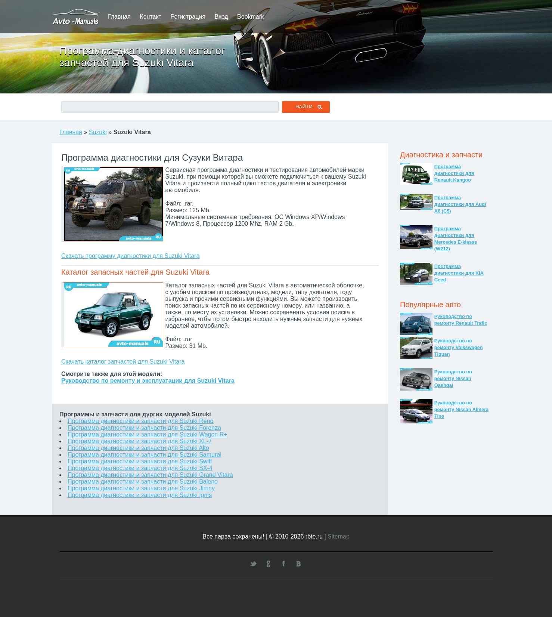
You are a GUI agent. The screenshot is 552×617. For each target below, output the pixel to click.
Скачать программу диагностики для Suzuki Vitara (130, 256)
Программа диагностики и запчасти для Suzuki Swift (140, 461)
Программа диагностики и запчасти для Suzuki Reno (140, 421)
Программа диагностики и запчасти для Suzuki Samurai (144, 454)
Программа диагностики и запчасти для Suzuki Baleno (143, 481)
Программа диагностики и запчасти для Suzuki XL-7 (140, 441)
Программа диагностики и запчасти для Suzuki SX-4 (140, 468)
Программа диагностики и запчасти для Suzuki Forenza (144, 428)
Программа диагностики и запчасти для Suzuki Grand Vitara (150, 475)
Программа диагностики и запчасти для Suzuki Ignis (140, 495)
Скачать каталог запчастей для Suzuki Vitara (122, 361)
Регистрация (187, 16)
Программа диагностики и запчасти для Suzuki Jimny (141, 488)
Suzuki (98, 132)
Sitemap (339, 536)
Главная (119, 16)
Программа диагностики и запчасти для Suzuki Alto (138, 448)
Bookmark (250, 16)
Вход (221, 16)
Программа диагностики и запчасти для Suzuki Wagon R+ (147, 434)
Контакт (150, 16)
